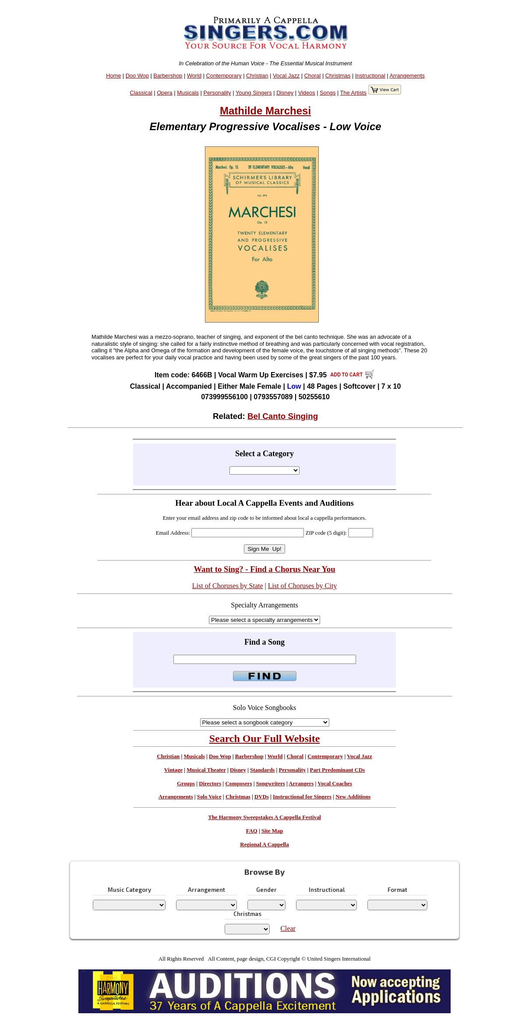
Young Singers (254, 92)
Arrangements (407, 75)
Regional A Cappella (264, 844)
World (194, 75)
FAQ (251, 831)
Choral (312, 75)
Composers (238, 784)
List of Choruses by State (227, 585)
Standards (262, 770)
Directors (210, 784)
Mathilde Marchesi (265, 111)
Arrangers (301, 784)
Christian (257, 75)
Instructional (370, 75)
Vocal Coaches (334, 784)
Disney (284, 92)
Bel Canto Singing (282, 416)
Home (113, 75)
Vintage (173, 770)
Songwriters (270, 784)
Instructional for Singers (302, 797)
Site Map (272, 831)
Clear (288, 928)
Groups (186, 784)
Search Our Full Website (264, 738)
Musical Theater (206, 770)
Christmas (338, 75)
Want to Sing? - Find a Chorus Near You (264, 569)
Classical (141, 92)
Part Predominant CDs (337, 770)
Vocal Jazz (286, 75)
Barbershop (167, 75)
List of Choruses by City (302, 585)
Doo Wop (137, 75)
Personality (217, 92)
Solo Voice (209, 797)
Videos (306, 92)
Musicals (188, 92)
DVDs (261, 797)
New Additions (352, 797)
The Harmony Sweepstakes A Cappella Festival (264, 817)
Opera (165, 92)
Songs (327, 92)
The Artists (353, 92)
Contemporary (224, 75)
